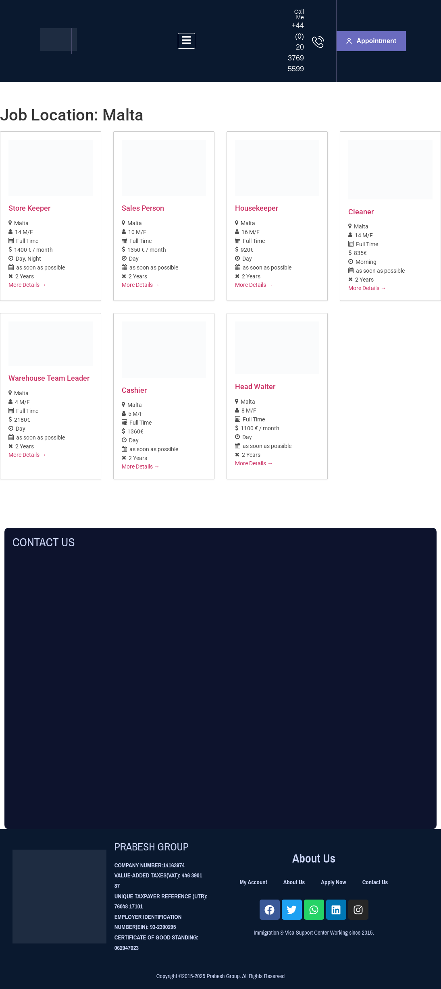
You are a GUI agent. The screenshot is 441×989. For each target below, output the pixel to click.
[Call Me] (318, 42)
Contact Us (375, 882)
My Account (253, 882)
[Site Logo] (58, 48)
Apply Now (333, 882)
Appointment (371, 40)
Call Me (299, 14)
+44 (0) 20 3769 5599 (296, 47)
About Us (294, 882)
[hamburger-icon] (186, 41)
